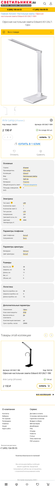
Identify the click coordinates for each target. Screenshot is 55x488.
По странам (6, 419)
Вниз (25, 238)
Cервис (33, 409)
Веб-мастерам (35, 424)
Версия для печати (51, 120)
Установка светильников (38, 416)
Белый (25, 235)
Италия (19, 120)
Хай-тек (26, 179)
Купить (45, 137)
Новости (33, 434)
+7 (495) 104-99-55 (40, 9)
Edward (25, 173)
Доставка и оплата (36, 414)
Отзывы (32, 431)
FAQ (31, 429)
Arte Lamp (8, 120)
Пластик (26, 182)
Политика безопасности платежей (28, 456)
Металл (26, 251)
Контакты (5, 414)
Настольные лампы (26, 14)
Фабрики (5, 416)
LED (24, 203)
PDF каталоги (34, 441)
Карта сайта (6, 429)
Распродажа (6, 421)
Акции (4, 426)
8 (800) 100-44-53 (14, 9)
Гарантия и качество (37, 419)
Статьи (32, 436)
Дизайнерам (34, 426)
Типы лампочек (35, 439)
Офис (25, 309)
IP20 (24, 312)
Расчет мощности (30, 185)
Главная (4, 14)
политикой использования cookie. (28, 471)
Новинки (5, 424)
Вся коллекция (45, 394)
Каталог (12, 14)
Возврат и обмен (36, 421)
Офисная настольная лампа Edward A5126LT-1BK (27, 373)
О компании (8, 409)
